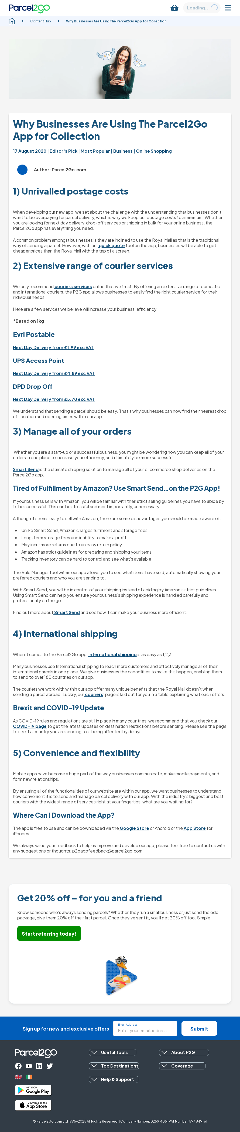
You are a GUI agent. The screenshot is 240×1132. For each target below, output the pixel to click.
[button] (112, 1052)
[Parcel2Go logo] (29, 8)
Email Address (127, 1024)
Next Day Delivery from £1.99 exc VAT (53, 347)
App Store (194, 828)
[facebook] (18, 1066)
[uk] (18, 1077)
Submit (199, 1028)
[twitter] (49, 1066)
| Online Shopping (153, 151)
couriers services (73, 286)
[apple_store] (33, 1105)
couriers (93, 694)
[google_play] (33, 1090)
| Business (122, 151)
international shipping (112, 654)
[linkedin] (39, 1066)
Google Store (134, 828)
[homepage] (12, 21)
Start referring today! (49, 933)
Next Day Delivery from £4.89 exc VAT (54, 373)
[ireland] (29, 1077)
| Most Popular (94, 151)
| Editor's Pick (62, 151)
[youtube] (29, 1066)
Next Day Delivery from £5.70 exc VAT (54, 399)
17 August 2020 (30, 151)
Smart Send (26, 469)
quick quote (111, 245)
